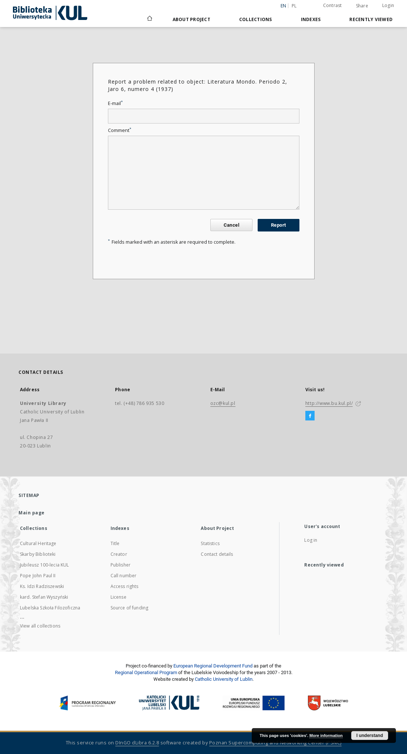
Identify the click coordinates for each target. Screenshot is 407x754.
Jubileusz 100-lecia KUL (44, 565)
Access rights (125, 586)
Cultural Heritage (38, 543)
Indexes (311, 19)
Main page (31, 513)
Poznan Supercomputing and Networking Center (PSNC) (275, 743)
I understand (369, 735)
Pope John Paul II (38, 575)
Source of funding (130, 608)
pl (294, 5)
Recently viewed (371, 19)
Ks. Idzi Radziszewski (42, 586)
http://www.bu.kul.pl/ (329, 403)
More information (326, 735)
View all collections (40, 626)
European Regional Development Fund (212, 666)
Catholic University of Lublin (223, 679)
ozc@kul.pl (222, 403)
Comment (119, 130)
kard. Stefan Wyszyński (44, 597)
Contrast (332, 5)
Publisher (120, 565)
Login (388, 5)
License (118, 597)
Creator (119, 554)
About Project (191, 19)
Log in (310, 540)
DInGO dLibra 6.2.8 (137, 743)
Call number (124, 575)
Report (278, 225)
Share (362, 6)
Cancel (231, 225)
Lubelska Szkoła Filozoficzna (50, 608)
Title (115, 543)
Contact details (217, 554)
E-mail (115, 103)
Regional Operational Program (146, 672)
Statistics (210, 543)
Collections (255, 19)
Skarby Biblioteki (38, 554)
